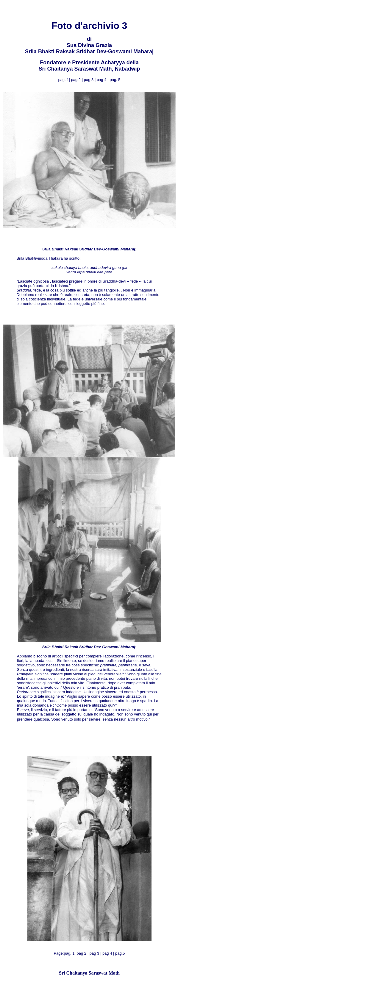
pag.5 (120, 953)
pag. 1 (69, 953)
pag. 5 (115, 79)
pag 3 (89, 79)
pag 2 (76, 79)
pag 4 (102, 79)
